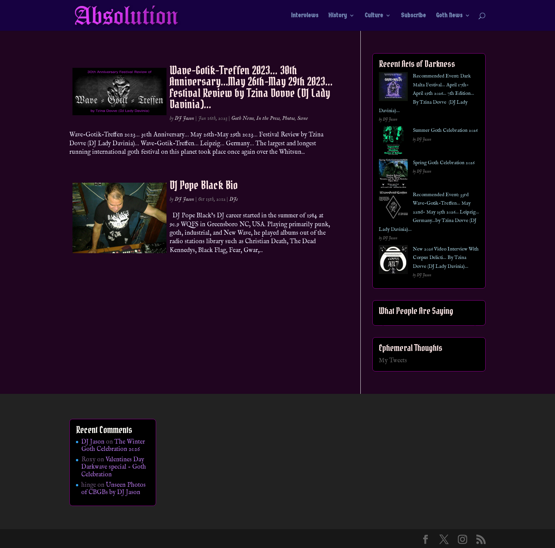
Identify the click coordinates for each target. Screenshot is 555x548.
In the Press (268, 118)
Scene (302, 118)
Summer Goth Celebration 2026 (445, 130)
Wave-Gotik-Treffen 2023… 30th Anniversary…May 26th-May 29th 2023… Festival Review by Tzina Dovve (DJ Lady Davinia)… (251, 87)
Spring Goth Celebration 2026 (443, 163)
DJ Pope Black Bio (204, 185)
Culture (374, 16)
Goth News (449, 16)
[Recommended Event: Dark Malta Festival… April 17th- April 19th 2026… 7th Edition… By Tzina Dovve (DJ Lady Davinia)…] (393, 88)
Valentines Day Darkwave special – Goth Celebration (113, 467)
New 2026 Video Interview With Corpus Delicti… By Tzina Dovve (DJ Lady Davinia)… (446, 258)
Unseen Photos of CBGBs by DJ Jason (113, 488)
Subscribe (413, 16)
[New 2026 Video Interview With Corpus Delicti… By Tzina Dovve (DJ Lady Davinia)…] (393, 261)
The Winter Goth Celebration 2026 (113, 445)
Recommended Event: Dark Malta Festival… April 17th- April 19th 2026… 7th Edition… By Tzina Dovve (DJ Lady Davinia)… (426, 93)
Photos (288, 118)
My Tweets (393, 361)
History (337, 16)
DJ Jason (184, 118)
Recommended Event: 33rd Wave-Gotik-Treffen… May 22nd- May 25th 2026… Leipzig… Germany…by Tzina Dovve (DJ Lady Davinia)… (429, 212)
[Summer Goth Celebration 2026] (393, 142)
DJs (233, 199)
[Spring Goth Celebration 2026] (393, 175)
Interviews (304, 16)
